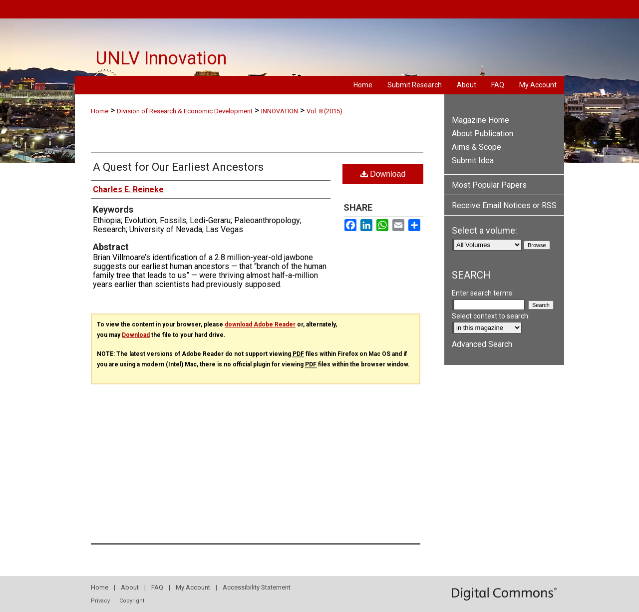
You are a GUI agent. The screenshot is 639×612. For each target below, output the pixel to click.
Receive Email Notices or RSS (504, 205)
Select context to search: (491, 316)
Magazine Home (480, 120)
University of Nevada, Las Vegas (320, 6)
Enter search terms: (483, 293)
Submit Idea (473, 160)
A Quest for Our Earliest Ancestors (178, 167)
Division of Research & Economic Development (185, 111)
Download (383, 174)
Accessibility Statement (257, 587)
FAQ (157, 587)
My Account (193, 587)
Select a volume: (484, 230)
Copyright (131, 601)
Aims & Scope (476, 147)
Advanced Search (482, 344)
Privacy (100, 601)
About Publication (482, 133)
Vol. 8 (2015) (324, 111)
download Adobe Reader (260, 324)
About (130, 587)
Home (99, 111)
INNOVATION (279, 111)
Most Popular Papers (489, 185)
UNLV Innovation (161, 58)
